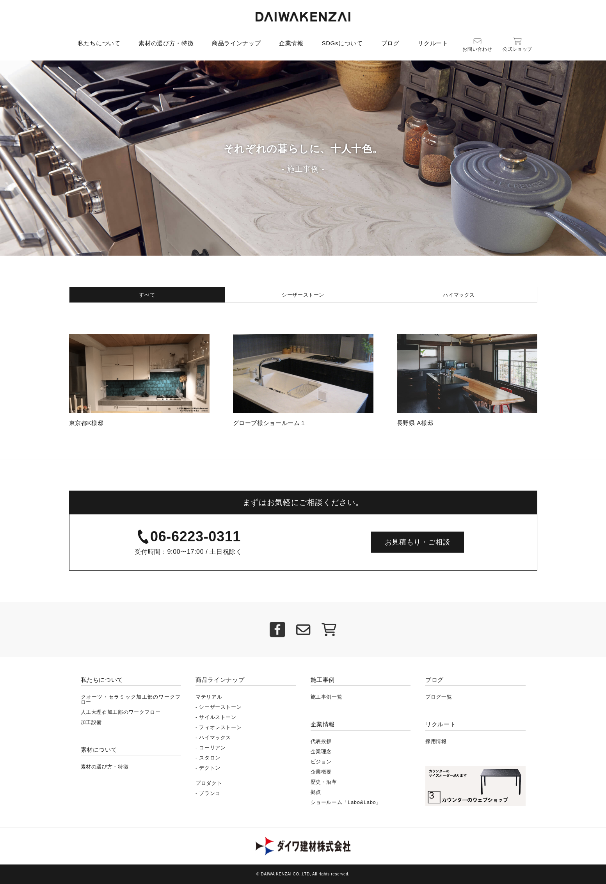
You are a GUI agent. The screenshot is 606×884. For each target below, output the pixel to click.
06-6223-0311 (195, 536)
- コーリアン (210, 748)
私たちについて (99, 43)
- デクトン (207, 768)
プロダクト (208, 783)
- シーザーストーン (218, 707)
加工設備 (91, 722)
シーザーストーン (303, 295)
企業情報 (291, 43)
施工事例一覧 (327, 697)
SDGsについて (342, 43)
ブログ (390, 43)
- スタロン (207, 758)
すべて (147, 295)
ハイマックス (459, 295)
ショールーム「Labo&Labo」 (346, 802)
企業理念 (321, 751)
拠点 (316, 792)
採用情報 (436, 741)
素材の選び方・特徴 (166, 43)
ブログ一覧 (438, 697)
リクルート (433, 43)
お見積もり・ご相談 (417, 542)
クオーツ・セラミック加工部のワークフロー (131, 699)
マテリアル (208, 697)
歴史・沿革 (324, 782)
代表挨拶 (321, 741)
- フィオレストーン (218, 727)
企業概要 (321, 772)
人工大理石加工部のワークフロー (121, 712)
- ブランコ (207, 793)
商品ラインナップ (236, 43)
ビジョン (321, 762)
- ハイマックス (213, 737)
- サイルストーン (215, 717)
